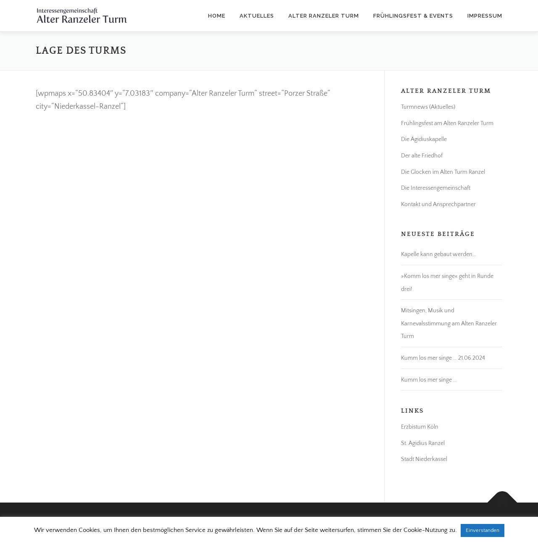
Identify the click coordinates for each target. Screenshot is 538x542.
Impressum (484, 16)
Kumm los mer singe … (429, 380)
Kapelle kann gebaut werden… (438, 254)
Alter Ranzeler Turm (323, 16)
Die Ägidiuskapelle (424, 139)
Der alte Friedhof (422, 155)
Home (216, 16)
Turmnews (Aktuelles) (428, 107)
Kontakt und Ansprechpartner (438, 204)
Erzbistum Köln (419, 427)
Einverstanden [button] (482, 530)
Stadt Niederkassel (424, 459)
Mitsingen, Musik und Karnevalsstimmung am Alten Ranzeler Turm (449, 323)
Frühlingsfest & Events (413, 16)
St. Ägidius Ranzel (423, 443)
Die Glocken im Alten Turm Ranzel (443, 172)
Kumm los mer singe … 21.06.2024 (443, 358)
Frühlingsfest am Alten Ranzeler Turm (447, 123)
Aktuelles (257, 16)
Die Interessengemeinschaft (435, 188)
